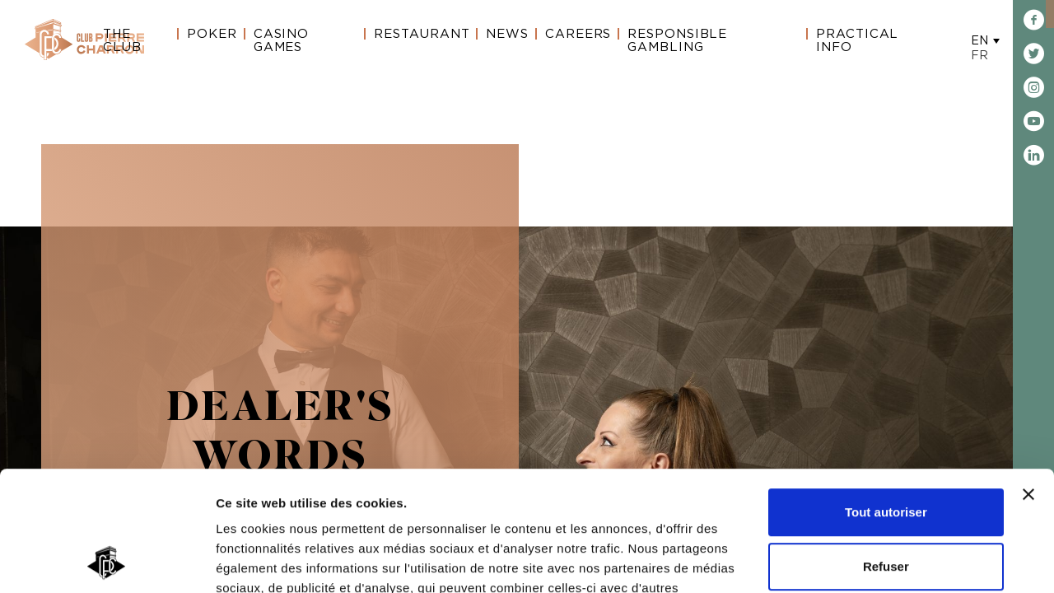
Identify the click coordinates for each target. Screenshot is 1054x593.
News (507, 34)
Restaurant (421, 34)
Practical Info (857, 41)
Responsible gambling (677, 41)
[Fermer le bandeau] (1028, 382)
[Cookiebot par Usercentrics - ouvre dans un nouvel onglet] (107, 561)
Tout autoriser (886, 400)
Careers (578, 34)
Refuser (886, 453)
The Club (122, 41)
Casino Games (281, 41)
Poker (212, 34)
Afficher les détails (271, 560)
